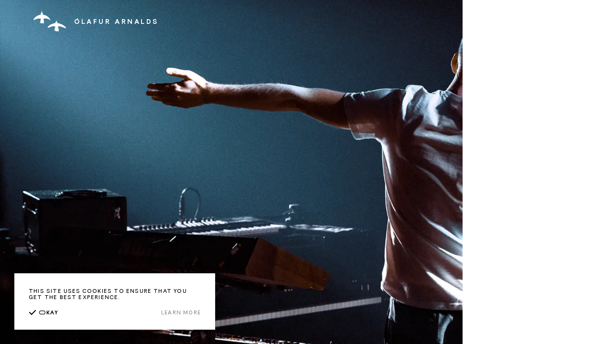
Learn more (181, 312)
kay (43, 312)
